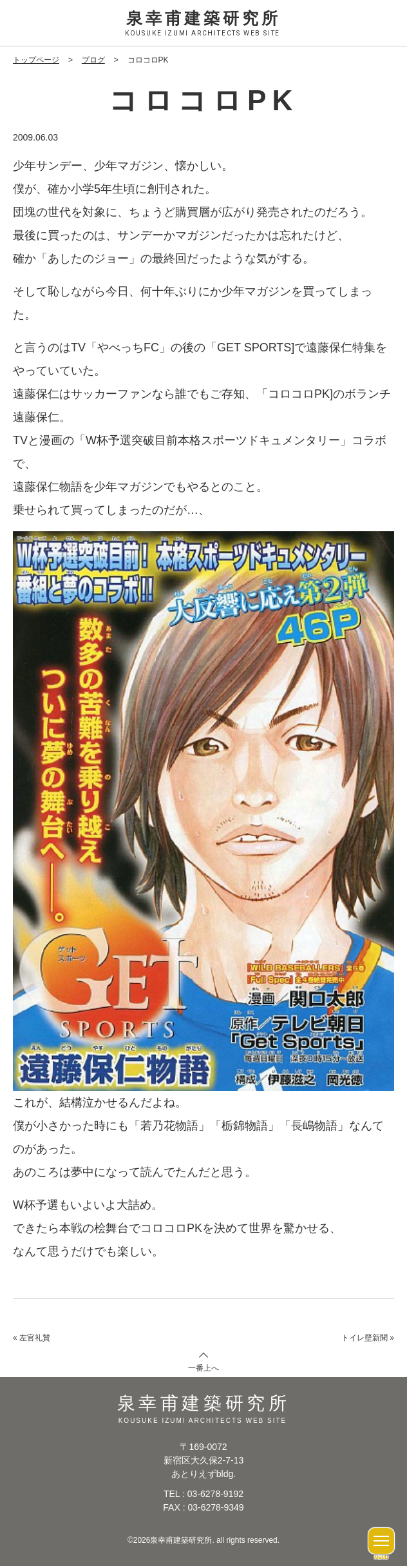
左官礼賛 (34, 1337)
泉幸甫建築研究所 (203, 24)
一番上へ (203, 1367)
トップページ (36, 59)
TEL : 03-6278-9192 (203, 1493)
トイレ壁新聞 (364, 1337)
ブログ (93, 59)
